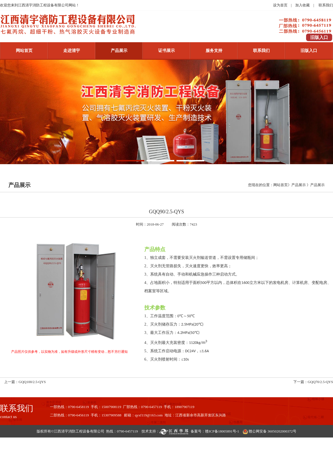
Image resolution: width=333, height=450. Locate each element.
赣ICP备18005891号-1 (222, 431)
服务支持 (214, 50)
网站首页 (24, 50)
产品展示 (119, 50)
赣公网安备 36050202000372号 (272, 431)
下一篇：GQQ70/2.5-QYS (313, 382)
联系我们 (326, 5)
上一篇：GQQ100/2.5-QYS (25, 382)
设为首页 (280, 5)
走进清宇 (71, 50)
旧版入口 (309, 50)
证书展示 (166, 50)
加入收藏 (302, 5)
